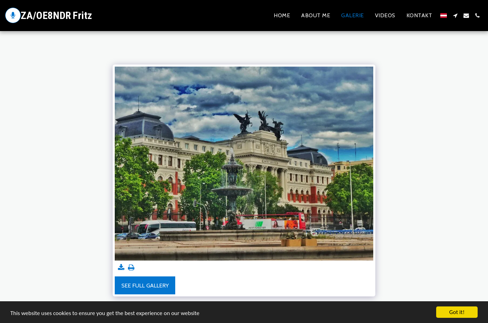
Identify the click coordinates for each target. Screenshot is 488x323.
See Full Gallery (145, 285)
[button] (455, 15)
